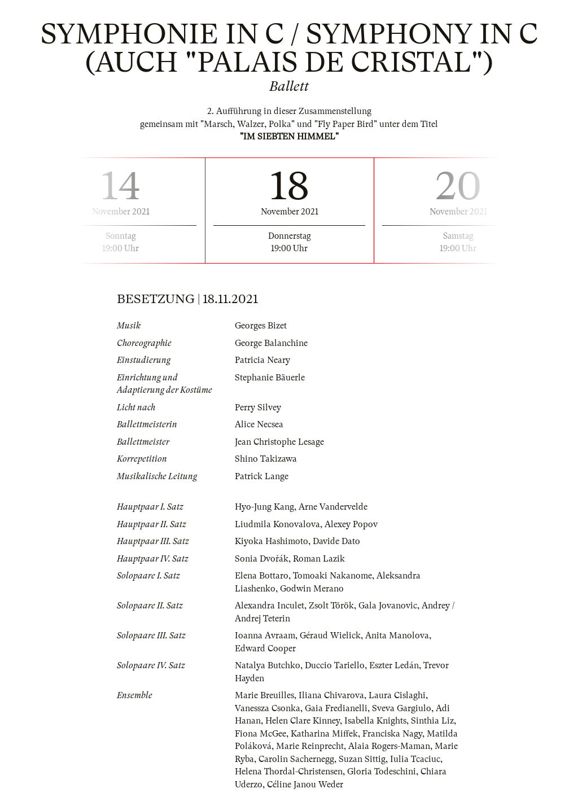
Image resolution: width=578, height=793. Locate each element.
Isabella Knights (375, 721)
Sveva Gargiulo (401, 708)
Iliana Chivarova (331, 695)
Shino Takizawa (266, 459)
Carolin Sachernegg (296, 759)
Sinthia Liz (432, 721)
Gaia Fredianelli (336, 708)
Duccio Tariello (335, 665)
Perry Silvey (258, 407)
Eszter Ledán (394, 665)
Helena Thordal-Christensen (289, 771)
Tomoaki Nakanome (332, 576)
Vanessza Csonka (267, 708)
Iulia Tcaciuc (415, 759)
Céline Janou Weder (305, 784)
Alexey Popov (351, 524)
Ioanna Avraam (265, 635)
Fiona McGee (260, 734)
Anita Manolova (397, 635)
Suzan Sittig (362, 759)
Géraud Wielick (330, 635)
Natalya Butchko (267, 665)
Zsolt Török (331, 606)
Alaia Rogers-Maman (389, 746)
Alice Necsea (259, 424)
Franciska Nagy (392, 734)
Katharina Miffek (324, 734)
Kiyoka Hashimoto (271, 541)
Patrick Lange (261, 476)
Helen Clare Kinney (302, 721)
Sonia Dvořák (261, 559)
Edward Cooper (265, 648)
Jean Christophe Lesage (279, 442)
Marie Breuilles (264, 695)
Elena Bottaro (261, 576)
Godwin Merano (312, 589)
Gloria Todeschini (381, 771)
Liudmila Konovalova (277, 524)
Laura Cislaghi (397, 695)
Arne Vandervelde (333, 507)
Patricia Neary (262, 360)
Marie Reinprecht (310, 746)
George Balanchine (271, 343)
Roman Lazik (319, 559)
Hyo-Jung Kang (264, 507)
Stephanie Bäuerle (270, 378)
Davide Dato (336, 541)
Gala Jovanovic (387, 606)
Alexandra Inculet (269, 606)
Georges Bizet (261, 326)
